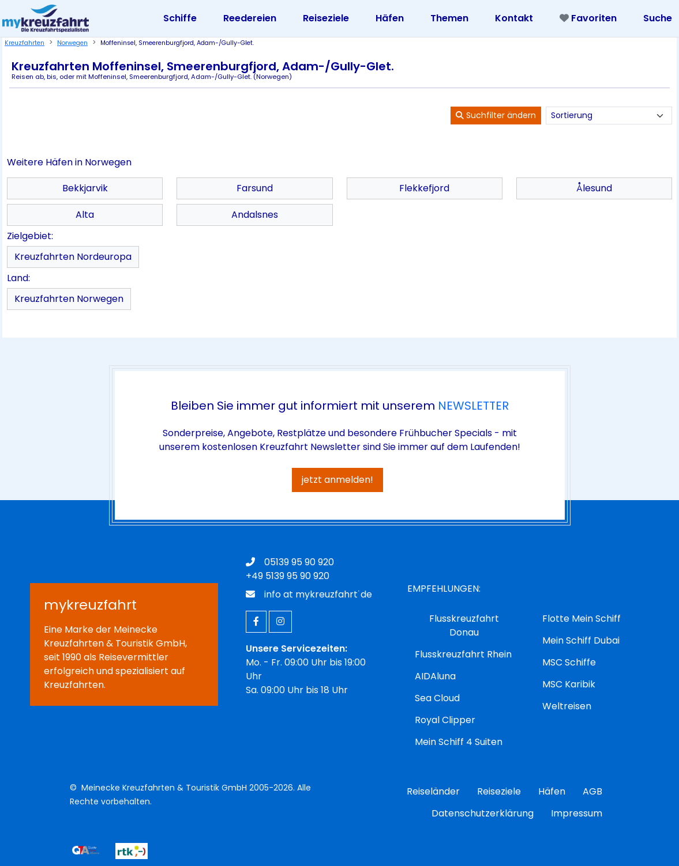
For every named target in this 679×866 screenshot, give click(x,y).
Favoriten (588, 18)
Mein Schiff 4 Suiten (458, 741)
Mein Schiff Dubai (581, 640)
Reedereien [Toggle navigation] (249, 18)
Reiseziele (499, 791)
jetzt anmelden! (337, 479)
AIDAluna (435, 676)
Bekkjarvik (85, 188)
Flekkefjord (424, 188)
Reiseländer (433, 791)
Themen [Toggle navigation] (449, 18)
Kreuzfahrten (24, 43)
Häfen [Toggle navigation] (390, 18)
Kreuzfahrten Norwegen (68, 298)
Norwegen (72, 43)
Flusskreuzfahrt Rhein (463, 654)
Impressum (576, 813)
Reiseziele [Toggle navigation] (326, 18)
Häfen (551, 791)
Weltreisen (566, 706)
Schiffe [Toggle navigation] (180, 18)
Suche (657, 18)
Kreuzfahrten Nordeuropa (73, 256)
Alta (85, 214)
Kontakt (514, 18)
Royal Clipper (445, 720)
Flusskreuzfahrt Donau (464, 625)
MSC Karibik (568, 684)
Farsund (255, 188)
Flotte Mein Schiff (581, 618)
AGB (592, 791)
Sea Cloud (437, 698)
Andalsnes (254, 214)
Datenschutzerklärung (483, 813)
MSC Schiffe (569, 662)
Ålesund (594, 188)
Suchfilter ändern (496, 115)
